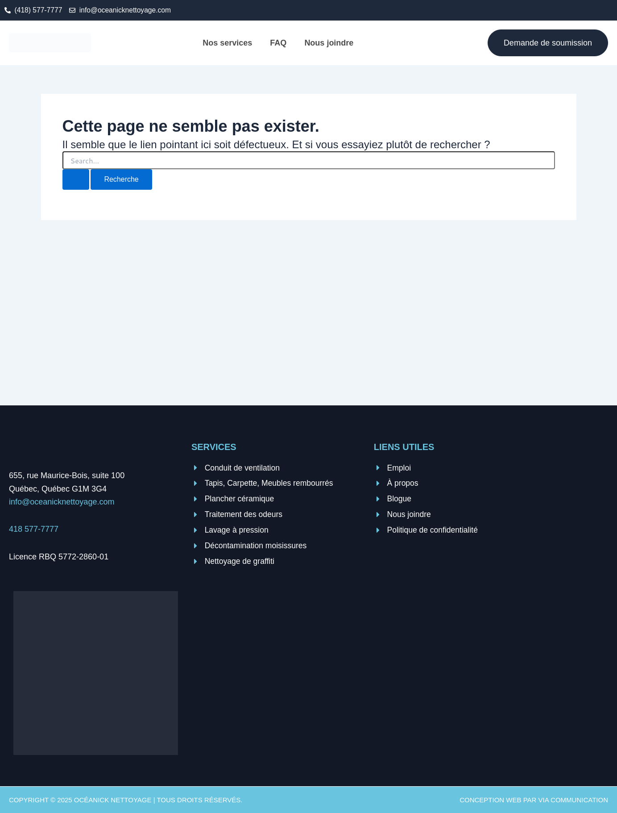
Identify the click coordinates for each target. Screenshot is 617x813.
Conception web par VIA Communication (534, 800)
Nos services (227, 42)
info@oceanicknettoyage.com (61, 502)
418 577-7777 (33, 529)
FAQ (278, 42)
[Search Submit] (75, 180)
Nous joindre (328, 42)
